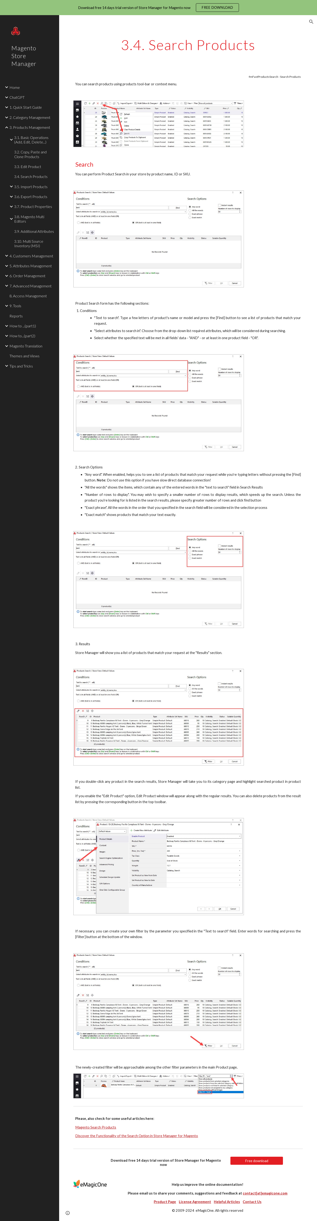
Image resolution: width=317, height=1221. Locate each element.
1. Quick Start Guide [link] (25, 107)
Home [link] (14, 87)
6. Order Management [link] (27, 275)
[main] (188, 44)
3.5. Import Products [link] (31, 186)
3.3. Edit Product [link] (27, 166)
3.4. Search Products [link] (31, 176)
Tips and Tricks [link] (21, 366)
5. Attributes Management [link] (30, 266)
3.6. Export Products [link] (30, 196)
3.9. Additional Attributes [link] (34, 231)
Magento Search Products (95, 1127)
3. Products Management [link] (29, 127)
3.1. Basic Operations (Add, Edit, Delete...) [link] (31, 139)
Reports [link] (16, 316)
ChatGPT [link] (17, 97)
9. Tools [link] (15, 305)
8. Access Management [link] (28, 296)
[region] (158, 7)
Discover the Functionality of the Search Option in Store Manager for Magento (136, 1136)
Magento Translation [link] (25, 346)
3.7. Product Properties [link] (33, 206)
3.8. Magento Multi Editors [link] (29, 218)
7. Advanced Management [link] (30, 286)
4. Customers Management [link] (31, 256)
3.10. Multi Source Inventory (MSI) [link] (28, 243)
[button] (311, 21)
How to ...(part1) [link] (22, 326)
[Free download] (256, 1160)
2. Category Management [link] (29, 117)
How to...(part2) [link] (22, 335)
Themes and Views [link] (24, 356)
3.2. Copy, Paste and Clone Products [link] (30, 154)
